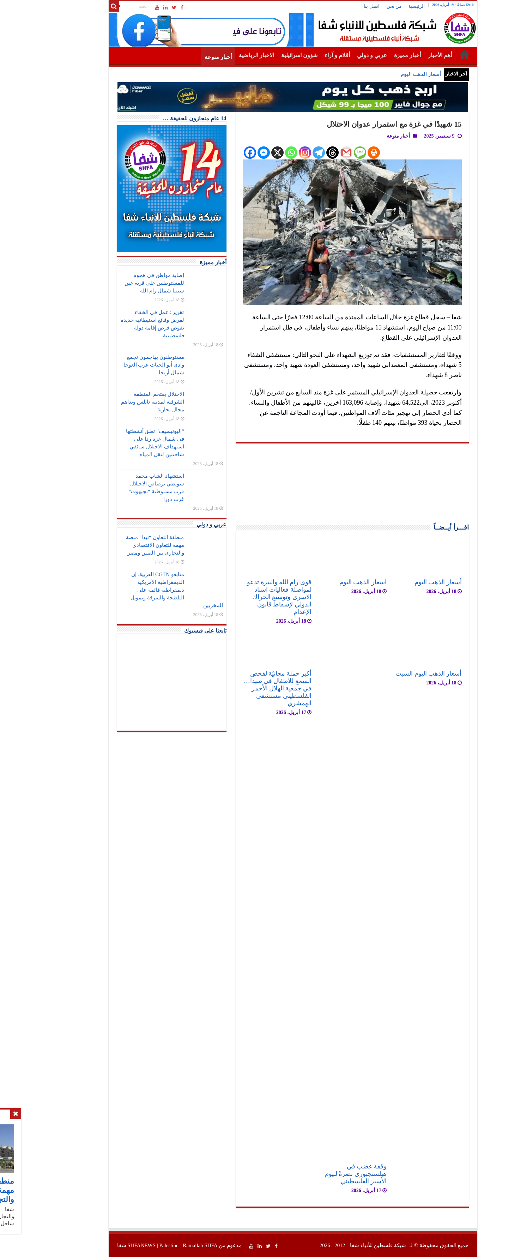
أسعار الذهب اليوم (382, 74)
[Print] (335, 152)
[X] (238, 152)
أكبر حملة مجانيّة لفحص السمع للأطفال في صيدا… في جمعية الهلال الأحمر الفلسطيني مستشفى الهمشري (239, 688)
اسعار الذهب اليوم (324, 582)
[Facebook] (211, 152)
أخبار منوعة (179, 57)
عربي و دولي (333, 55)
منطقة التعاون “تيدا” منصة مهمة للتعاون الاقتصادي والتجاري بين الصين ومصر (116, 545)
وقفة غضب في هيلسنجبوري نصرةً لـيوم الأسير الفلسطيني (317, 1174)
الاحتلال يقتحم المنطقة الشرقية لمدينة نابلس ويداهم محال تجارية (113, 401)
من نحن (355, 6)
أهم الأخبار (401, 55)
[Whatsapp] (252, 152)
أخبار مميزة (368, 55)
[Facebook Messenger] (225, 152)
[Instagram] (266, 152)
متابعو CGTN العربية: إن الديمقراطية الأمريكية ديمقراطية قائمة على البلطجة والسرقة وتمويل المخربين (138, 590)
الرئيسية (378, 6)
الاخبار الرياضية (217, 55)
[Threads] (294, 152)
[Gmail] (307, 152)
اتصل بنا (332, 6)
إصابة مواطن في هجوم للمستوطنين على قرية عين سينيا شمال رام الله (115, 283)
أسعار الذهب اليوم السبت (390, 673)
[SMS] (321, 152)
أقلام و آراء (298, 55)
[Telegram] (280, 152)
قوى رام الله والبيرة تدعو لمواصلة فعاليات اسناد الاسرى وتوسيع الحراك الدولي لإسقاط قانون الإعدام (240, 597)
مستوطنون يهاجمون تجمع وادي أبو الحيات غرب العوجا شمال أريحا (115, 364)
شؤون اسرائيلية (260, 55)
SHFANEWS (103, 1245)
